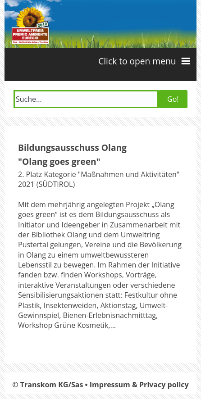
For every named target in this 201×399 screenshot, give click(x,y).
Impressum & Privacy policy (139, 385)
